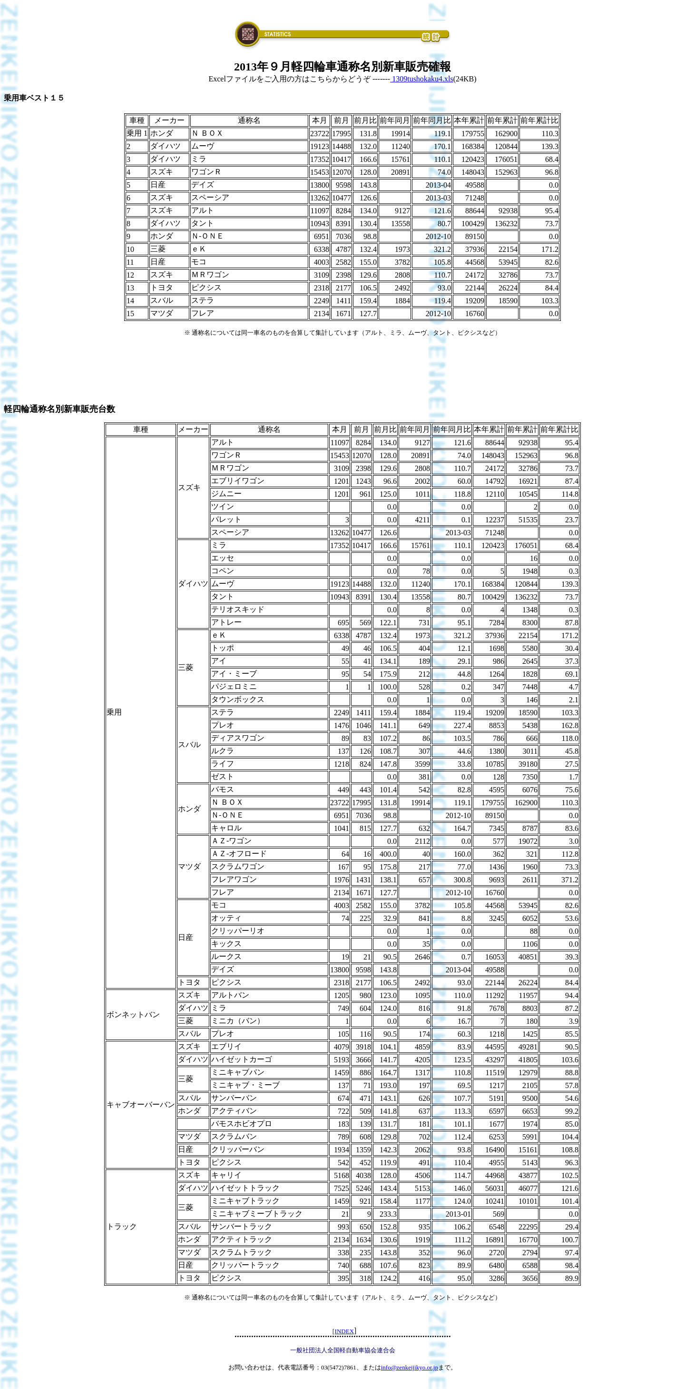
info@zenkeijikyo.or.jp (409, 1367)
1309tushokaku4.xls (421, 79)
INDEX (344, 1331)
